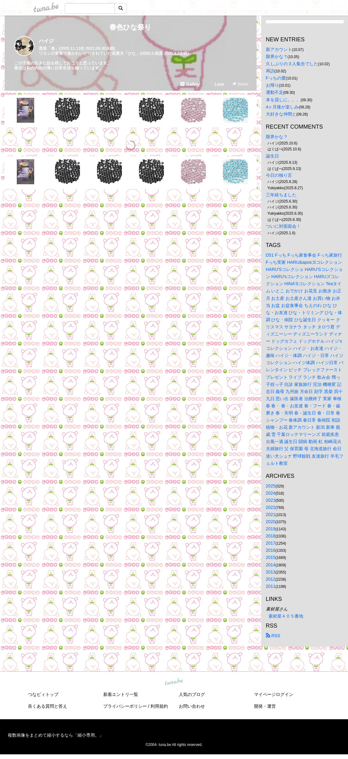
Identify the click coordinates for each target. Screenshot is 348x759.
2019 (271, 528)
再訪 (270, 70)
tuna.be (173, 682)
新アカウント (279, 49)
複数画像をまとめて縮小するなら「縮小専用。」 (56, 735)
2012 (271, 579)
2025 (271, 485)
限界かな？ (277, 56)
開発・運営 (265, 706)
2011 (271, 586)
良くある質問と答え (47, 706)
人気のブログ (192, 694)
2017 (271, 543)
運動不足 (274, 92)
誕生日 (272, 155)
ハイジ (46, 40)
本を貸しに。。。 (283, 99)
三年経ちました (281, 194)
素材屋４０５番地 (285, 616)
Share (240, 84)
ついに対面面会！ (283, 226)
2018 (271, 535)
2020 (271, 521)
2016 (271, 550)
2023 (271, 500)
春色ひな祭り (130, 27)
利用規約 (159, 706)
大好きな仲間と (281, 114)
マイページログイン (273, 694)
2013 (271, 571)
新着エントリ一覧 (120, 694)
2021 (271, 514)
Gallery (190, 84)
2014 (271, 564)
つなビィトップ (43, 694)
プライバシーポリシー (125, 706)
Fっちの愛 (276, 77)
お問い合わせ (192, 706)
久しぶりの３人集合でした (292, 63)
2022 (271, 507)
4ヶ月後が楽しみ (282, 106)
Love (216, 84)
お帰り (272, 85)
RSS (273, 635)
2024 (271, 493)
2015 (271, 557)
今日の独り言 (279, 175)
